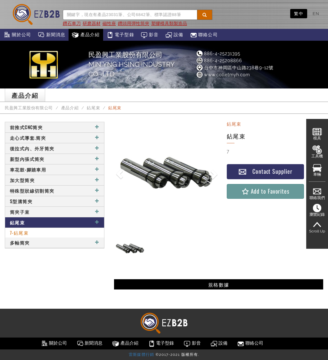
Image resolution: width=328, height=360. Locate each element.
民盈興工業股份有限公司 (29, 107)
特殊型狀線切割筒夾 (54, 190)
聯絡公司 (204, 34)
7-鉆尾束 (19, 232)
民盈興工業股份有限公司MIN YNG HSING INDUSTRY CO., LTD (131, 64)
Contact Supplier (265, 171)
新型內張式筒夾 (54, 158)
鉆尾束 (93, 107)
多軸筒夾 (54, 242)
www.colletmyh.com (223, 74)
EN (316, 13)
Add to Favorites (265, 191)
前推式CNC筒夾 (54, 127)
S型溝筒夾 (54, 201)
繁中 (298, 13)
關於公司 (17, 34)
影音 (150, 34)
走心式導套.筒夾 (54, 137)
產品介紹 (86, 34)
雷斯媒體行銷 (141, 354)
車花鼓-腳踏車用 (54, 169)
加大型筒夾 (54, 180)
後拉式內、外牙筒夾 (54, 148)
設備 (174, 34)
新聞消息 (51, 34)
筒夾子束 (54, 211)
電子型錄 (120, 34)
